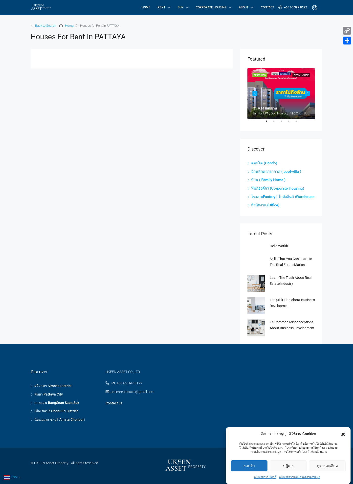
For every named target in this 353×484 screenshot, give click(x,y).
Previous (254, 93)
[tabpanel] (281, 93)
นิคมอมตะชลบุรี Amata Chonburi (59, 419)
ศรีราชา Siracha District (53, 386)
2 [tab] (276, 123)
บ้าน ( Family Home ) (268, 180)
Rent (161, 7)
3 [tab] (283, 123)
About (243, 7)
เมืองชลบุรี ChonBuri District (56, 411)
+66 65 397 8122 (292, 7)
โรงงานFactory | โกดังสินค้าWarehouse (282, 197)
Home (146, 7)
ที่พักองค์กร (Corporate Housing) (277, 188)
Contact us (114, 403)
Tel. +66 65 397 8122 (126, 383)
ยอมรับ (249, 466)
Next (307, 93)
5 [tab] (298, 123)
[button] (343, 434)
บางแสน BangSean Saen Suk (56, 403)
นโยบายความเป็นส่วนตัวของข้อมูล (299, 478)
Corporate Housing (211, 7)
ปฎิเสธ (288, 466)
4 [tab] (291, 123)
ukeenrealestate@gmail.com (132, 392)
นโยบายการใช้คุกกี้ (265, 478)
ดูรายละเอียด (327, 466)
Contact (267, 7)
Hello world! (279, 246)
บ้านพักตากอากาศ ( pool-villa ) (276, 171)
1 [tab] (268, 123)
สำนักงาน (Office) (265, 205)
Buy (180, 7)
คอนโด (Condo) (264, 163)
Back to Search (45, 25)
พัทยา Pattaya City (48, 394)
